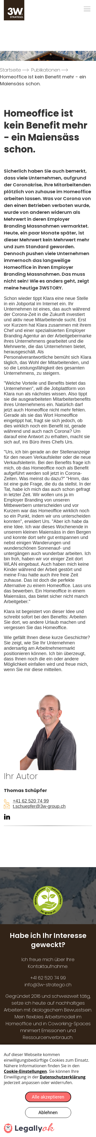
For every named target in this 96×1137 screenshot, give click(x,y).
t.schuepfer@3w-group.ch (39, 806)
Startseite (10, 70)
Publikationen (45, 70)
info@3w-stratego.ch (48, 984)
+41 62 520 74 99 (31, 800)
